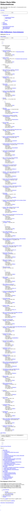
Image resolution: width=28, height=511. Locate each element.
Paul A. (5, 426)
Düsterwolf (6, 363)
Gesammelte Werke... (7, 404)
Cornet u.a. (5, 390)
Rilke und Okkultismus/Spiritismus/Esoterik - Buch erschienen (14, 238)
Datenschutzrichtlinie (20, 51)
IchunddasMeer (15, 337)
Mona (5, 299)
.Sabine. (5, 412)
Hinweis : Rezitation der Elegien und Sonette (11, 136)
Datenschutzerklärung (7, 50)
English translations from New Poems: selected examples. (13, 143)
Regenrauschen (7, 116)
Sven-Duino (6, 232)
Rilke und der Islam (6, 266)
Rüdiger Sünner (7, 109)
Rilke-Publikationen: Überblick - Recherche (11, 69)
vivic (5, 215)
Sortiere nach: (17, 435)
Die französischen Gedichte (8, 340)
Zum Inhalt (2, 10)
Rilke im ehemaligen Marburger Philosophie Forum (12, 129)
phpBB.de (13, 500)
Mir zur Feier (5, 83)
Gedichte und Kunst (6, 354)
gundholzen (14, 211)
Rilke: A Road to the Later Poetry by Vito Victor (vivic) (13, 214)
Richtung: (5, 436)
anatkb (5, 151)
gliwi (13, 242)
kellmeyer (6, 165)
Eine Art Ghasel (6, 122)
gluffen (13, 408)
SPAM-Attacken (6, 57)
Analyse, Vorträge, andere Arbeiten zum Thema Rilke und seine (14, 326)
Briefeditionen (5, 411)
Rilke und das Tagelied (7, 259)
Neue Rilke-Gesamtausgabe (8, 319)
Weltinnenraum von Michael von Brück (10, 115)
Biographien (5, 193)
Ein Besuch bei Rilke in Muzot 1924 (9, 291)
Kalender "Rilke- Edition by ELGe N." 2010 (11, 207)
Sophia (13, 274)
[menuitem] (9, 17)
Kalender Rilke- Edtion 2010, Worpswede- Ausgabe (12, 245)
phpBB (6, 498)
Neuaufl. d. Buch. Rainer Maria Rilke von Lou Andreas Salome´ (14, 200)
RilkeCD (4, 98)
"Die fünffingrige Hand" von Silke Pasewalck (11, 369)
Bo (12, 344)
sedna (5, 70)
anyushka (6, 194)
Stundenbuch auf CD (6, 347)
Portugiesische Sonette (7, 333)
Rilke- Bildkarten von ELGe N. (8, 284)
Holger (5, 201)
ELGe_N (6, 208)
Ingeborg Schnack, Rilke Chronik (9, 91)
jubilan (5, 92)
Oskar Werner (5, 397)
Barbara (5, 253)
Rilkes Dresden (5, 376)
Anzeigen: (6, 435)
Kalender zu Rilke (6, 305)
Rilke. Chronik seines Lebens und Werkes (10, 157)
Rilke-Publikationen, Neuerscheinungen (12, 32)
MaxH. (5, 405)
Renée (5, 77)
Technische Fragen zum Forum (21, 58)
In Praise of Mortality (7, 221)
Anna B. (5, 313)
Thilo (7, 34)
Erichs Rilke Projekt (6, 298)
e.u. (5, 398)
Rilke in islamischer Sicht (7, 383)
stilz (9, 34)
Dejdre (5, 327)
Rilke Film (5, 108)
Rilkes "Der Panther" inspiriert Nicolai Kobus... (11, 418)
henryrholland (6, 144)
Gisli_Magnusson (7, 239)
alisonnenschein (7, 419)
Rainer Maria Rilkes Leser (7, 252)
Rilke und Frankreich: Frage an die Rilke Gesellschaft (12, 312)
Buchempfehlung (6, 76)
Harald (5, 222)
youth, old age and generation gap (9, 150)
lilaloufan (14, 80)
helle (13, 105)
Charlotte (6, 84)
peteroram (7, 180)
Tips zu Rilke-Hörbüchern (7, 231)
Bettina (5, 260)
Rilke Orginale (5, 277)
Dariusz (13, 295)
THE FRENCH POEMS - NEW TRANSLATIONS (12, 186)
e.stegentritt (6, 137)
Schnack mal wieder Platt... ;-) (8, 425)
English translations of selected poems (10, 164)
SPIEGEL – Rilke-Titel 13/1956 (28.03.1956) (11, 171)
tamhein (13, 235)
